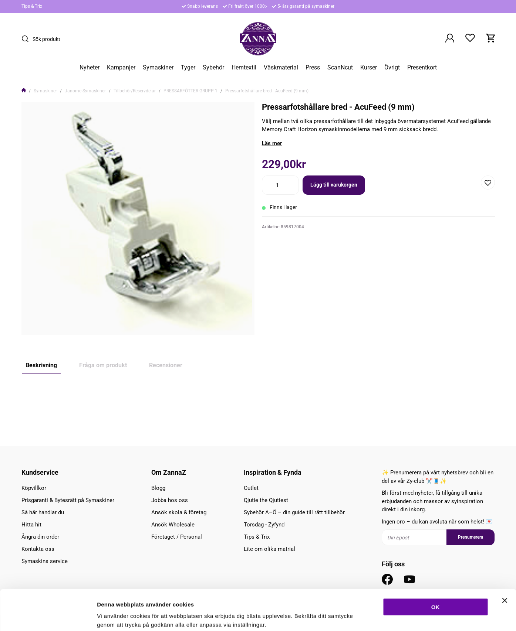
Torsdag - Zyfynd (264, 524)
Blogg (158, 488)
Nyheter (90, 68)
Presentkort (422, 68)
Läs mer (272, 143)
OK (435, 569)
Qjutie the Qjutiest (266, 500)
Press (313, 68)
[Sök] (27, 38)
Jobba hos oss (169, 500)
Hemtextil (244, 68)
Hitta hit (31, 524)
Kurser (368, 68)
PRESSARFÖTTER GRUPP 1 (190, 90)
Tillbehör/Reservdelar (135, 90)
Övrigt (392, 68)
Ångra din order (40, 536)
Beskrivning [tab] (41, 365)
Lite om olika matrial (269, 549)
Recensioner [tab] (165, 365)
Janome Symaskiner (85, 90)
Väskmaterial (281, 68)
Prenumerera (470, 537)
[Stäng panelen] (504, 562)
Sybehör (213, 68)
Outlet (251, 488)
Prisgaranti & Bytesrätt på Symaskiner (67, 500)
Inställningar (402, 616)
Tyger (188, 68)
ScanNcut (340, 68)
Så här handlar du (42, 512)
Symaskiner (158, 68)
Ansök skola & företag (178, 512)
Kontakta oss (37, 549)
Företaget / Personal (176, 536)
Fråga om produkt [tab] (103, 365)
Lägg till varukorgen (333, 185)
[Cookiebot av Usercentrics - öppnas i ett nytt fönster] (48, 616)
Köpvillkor (33, 488)
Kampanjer (121, 68)
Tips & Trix (31, 6)
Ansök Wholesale (173, 524)
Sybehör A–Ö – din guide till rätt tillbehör (294, 512)
